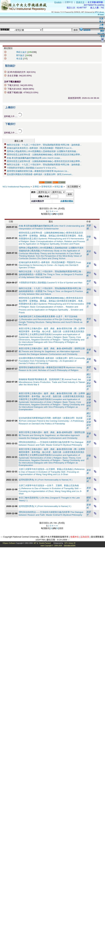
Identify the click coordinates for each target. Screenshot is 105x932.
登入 (101, 21)
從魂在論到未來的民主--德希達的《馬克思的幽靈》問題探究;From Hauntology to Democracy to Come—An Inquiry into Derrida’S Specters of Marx (50, 265)
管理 (102, 36)
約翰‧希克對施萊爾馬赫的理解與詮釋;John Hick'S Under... (34, 158)
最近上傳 (18, 141)
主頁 (101, 18)
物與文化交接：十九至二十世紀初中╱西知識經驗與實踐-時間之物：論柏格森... (44, 145)
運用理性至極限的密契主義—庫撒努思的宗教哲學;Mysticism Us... (38, 171)
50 (57, 214)
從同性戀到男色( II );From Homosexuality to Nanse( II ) (45, 506)
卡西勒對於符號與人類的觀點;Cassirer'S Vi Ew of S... (32, 168)
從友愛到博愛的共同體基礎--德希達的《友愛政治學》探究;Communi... (40, 174)
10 (51, 214)
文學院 (35, 186)
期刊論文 (20, 55)
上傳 (101, 25)
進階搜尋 (86, 30)
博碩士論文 (21, 52)
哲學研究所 (46, 186)
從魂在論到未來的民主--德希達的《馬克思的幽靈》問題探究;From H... (40, 148)
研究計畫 (58, 186)
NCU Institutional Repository (16, 186)
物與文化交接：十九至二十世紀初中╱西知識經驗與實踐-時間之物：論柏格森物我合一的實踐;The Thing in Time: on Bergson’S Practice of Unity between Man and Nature (51, 274)
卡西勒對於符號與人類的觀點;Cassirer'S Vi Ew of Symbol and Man (50, 282)
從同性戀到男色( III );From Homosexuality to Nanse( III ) (46, 480)
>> (57, 211)
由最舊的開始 (66, 201)
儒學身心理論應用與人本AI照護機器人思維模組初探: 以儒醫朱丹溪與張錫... (42, 151)
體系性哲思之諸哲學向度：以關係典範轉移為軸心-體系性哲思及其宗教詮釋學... (44, 154)
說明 (101, 28)
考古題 (19, 58)
